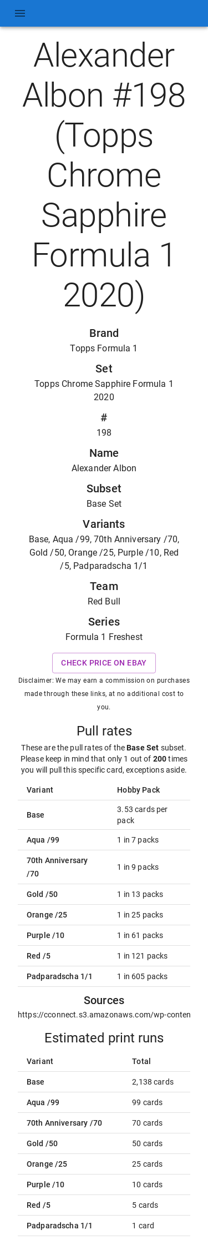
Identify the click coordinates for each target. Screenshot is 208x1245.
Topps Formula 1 (104, 348)
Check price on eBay (104, 663)
